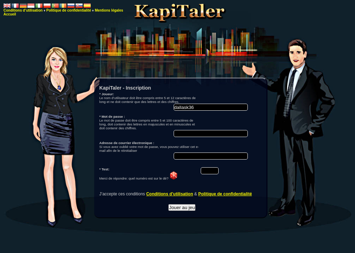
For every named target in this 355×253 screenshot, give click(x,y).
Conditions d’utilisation (169, 194)
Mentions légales (109, 10)
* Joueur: (106, 94)
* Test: (104, 169)
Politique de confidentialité (225, 194)
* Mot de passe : (112, 116)
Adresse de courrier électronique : (126, 143)
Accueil (10, 14)
